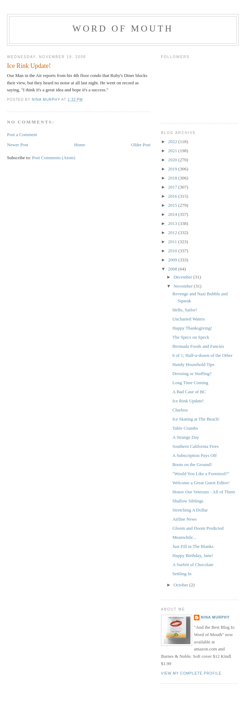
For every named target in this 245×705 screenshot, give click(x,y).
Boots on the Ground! (192, 464)
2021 (173, 150)
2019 (173, 168)
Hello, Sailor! (184, 309)
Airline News (184, 519)
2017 (173, 187)
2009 (173, 259)
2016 (173, 196)
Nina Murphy (215, 617)
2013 (173, 223)
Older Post (140, 144)
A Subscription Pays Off (194, 455)
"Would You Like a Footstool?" (200, 473)
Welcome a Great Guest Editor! (201, 482)
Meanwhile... (184, 537)
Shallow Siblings (187, 500)
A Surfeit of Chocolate (192, 564)
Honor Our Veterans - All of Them (203, 491)
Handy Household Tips (193, 364)
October (181, 584)
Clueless (180, 410)
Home (79, 144)
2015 (173, 205)
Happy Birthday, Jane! (192, 555)
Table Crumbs (185, 428)
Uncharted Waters (188, 319)
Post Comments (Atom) (54, 157)
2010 (173, 250)
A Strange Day (185, 437)
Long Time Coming (190, 382)
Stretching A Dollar (190, 510)
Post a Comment (22, 134)
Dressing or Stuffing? (191, 373)
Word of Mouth (123, 28)
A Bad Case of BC (189, 391)
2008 (173, 269)
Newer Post (17, 144)
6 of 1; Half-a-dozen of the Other (202, 355)
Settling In (181, 573)
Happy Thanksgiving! (192, 328)
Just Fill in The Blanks (193, 546)
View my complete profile (191, 673)
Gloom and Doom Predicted (197, 528)
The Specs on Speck (190, 337)
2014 (173, 214)
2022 (173, 141)
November (184, 286)
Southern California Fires (195, 446)
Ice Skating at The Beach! (195, 419)
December (184, 277)
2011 (173, 241)
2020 (173, 159)
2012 (173, 232)
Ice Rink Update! (188, 400)
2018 (173, 178)
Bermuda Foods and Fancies (198, 346)
